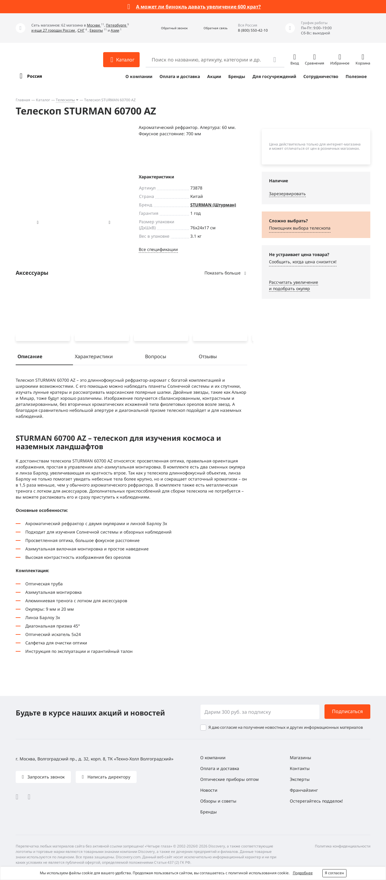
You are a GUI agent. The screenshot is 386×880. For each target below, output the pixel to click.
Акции (214, 76)
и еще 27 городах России (53, 30)
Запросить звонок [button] (45, 777)
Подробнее (303, 872)
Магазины (300, 757)
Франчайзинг (304, 790)
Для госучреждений (274, 76)
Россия (34, 76)
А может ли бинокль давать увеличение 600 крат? (198, 6)
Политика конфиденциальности (342, 846)
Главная (23, 99)
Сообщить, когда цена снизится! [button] (303, 262)
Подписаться (347, 711)
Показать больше (225, 273)
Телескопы (65, 99)
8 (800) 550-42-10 (253, 30)
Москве (94, 25)
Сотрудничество (320, 76)
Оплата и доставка (180, 76)
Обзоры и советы (218, 801)
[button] (168, 28)
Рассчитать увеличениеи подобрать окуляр (293, 285)
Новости (208, 790)
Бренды (236, 76)
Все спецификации (158, 249)
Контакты (300, 768)
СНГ (81, 30)
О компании (138, 76)
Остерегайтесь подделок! (316, 801)
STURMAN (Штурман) (213, 205)
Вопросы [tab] (155, 357)
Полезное (356, 76)
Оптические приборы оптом (229, 779)
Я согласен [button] (334, 872)
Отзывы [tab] (208, 357)
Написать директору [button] (108, 777)
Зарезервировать (287, 193)
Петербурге (116, 25)
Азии (115, 30)
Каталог (43, 99)
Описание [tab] (29, 357)
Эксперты (300, 779)
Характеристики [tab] (94, 357)
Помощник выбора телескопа (300, 228)
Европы (96, 30)
